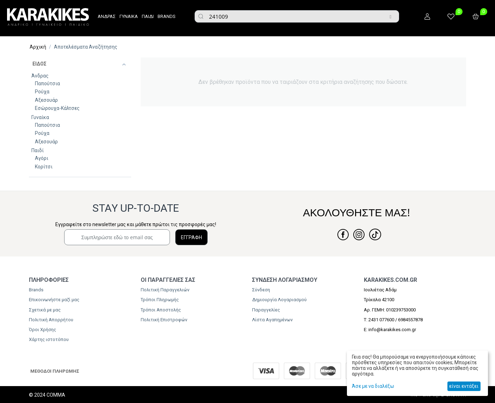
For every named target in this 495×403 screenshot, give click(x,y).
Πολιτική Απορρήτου (51, 319)
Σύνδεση (261, 289)
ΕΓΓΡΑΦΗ (191, 237)
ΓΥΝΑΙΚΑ (129, 16)
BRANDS (167, 16)
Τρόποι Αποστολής (161, 309)
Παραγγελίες (266, 309)
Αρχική (38, 47)
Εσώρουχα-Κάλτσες (57, 108)
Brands (36, 289)
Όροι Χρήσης (42, 329)
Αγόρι (41, 158)
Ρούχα (42, 91)
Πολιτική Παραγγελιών (165, 289)
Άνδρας (40, 76)
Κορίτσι (44, 166)
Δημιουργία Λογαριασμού (279, 299)
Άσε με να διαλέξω (373, 386)
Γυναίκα (40, 117)
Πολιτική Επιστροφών (164, 319)
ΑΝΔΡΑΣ (107, 16)
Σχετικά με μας (45, 309)
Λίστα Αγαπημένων (272, 319)
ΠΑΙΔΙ (148, 16)
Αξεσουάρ (46, 100)
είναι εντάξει (463, 386)
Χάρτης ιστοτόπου (49, 339)
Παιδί (37, 150)
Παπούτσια (47, 83)
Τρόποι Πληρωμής (160, 299)
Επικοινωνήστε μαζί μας (54, 299)
